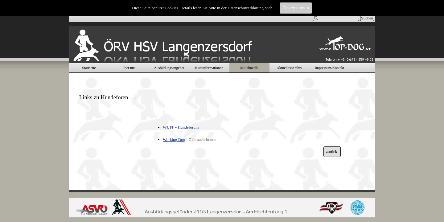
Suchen (367, 18)
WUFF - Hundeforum (181, 127)
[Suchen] (336, 18)
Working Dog (174, 139)
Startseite (89, 68)
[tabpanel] (112, 91)
